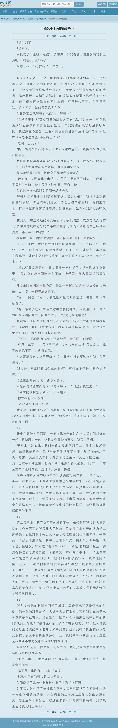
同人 (83, 11)
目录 (54, 36)
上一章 (45, 36)
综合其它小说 (19, 18)
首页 (5, 11)
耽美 (64, 11)
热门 (15, 11)
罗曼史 (54, 11)
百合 (74, 11)
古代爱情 (44, 11)
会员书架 (102, 4)
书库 (103, 11)
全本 (93, 11)
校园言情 (24, 11)
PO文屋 (5, 4)
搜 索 (78, 4)
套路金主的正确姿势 (37, 18)
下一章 (72, 36)
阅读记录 (113, 4)
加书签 (62, 36)
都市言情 (34, 11)
